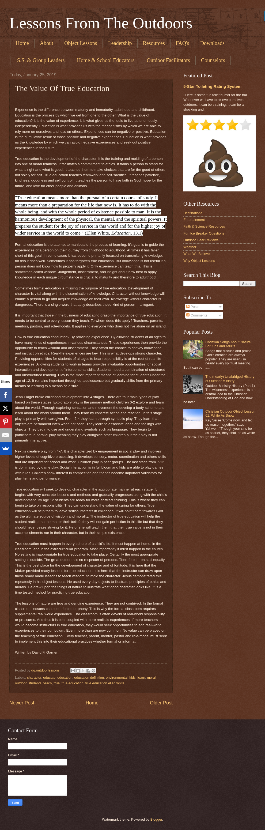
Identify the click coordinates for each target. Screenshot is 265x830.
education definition (89, 678)
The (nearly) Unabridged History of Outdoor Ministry (229, 379)
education (64, 678)
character (34, 678)
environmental (116, 678)
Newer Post (21, 703)
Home (22, 43)
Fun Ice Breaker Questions (203, 233)
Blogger (156, 819)
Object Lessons (80, 43)
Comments (196, 315)
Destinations (192, 213)
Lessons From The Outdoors (100, 23)
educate (49, 678)
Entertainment (194, 220)
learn (141, 678)
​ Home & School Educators (104, 60)
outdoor (20, 683)
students (34, 683)
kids (132, 678)
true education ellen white (104, 683)
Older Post (161, 703)
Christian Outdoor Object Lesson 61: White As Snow (230, 413)
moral (151, 678)
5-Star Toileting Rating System (212, 86)
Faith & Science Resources (204, 226)
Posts (192, 307)
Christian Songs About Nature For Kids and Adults (228, 344)
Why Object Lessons (199, 261)
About (46, 43)
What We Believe (196, 254)
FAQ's (182, 43)
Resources (154, 43)
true (57, 683)
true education (73, 683)
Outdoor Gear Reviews (200, 240)
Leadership (120, 43)
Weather (189, 247)
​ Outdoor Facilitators (167, 60)
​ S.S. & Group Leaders (40, 60)
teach (47, 683)
